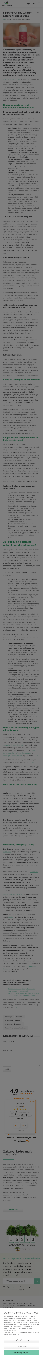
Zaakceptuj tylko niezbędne (21, 1340)
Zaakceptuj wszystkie (21, 1353)
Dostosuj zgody (21, 1346)
